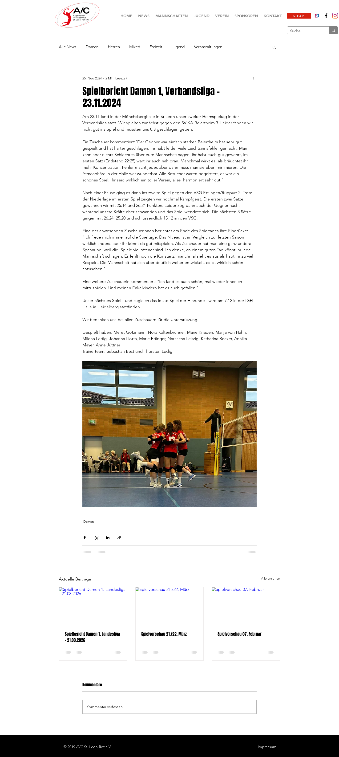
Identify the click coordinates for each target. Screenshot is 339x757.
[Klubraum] (317, 16)
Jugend (178, 46)
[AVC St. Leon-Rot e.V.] (326, 16)
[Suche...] (304, 31)
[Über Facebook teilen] (84, 537)
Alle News (67, 46)
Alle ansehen (270, 578)
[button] (171, 16)
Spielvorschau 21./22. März (164, 634)
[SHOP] (299, 16)
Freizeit (155, 46)
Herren (114, 46)
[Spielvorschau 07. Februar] (246, 606)
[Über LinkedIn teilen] (107, 537)
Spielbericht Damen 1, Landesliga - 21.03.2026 (92, 637)
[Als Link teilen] (119, 537)
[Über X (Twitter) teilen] (96, 537)
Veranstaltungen (208, 46)
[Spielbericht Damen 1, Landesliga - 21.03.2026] (93, 606)
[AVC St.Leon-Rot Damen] (335, 16)
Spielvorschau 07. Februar (240, 634)
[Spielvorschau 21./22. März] (170, 606)
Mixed (134, 46)
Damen (92, 46)
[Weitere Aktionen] (254, 78)
